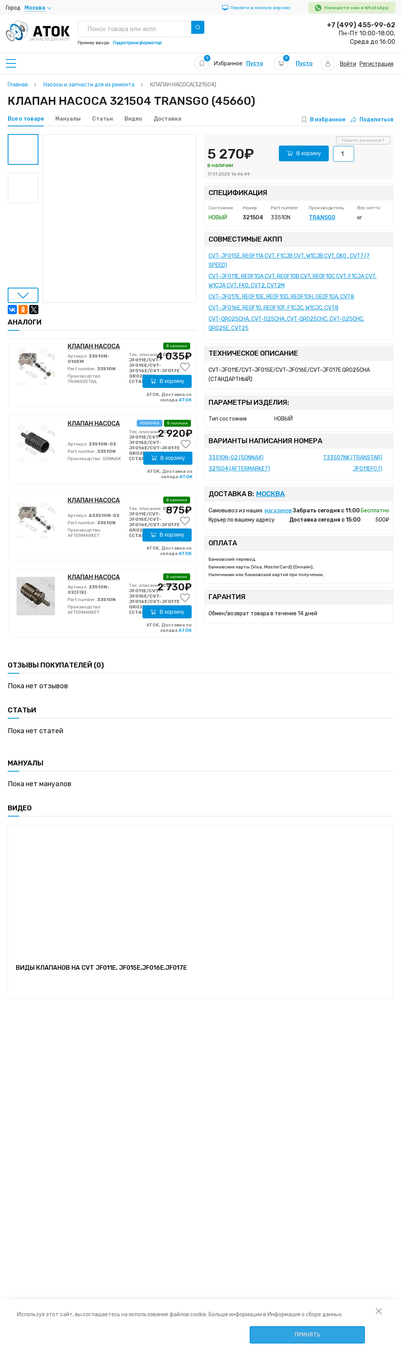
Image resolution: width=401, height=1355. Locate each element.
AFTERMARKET (83, 535)
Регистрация (376, 64)
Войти (348, 64)
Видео (133, 119)
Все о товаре (26, 119)
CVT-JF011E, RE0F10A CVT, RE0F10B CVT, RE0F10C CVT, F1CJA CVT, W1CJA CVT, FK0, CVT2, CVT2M (292, 281)
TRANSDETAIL (83, 381)
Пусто (254, 63)
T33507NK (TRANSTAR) (352, 457)
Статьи (102, 119)
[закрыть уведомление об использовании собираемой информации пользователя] (378, 1310)
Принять (307, 1335)
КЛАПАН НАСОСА (94, 346)
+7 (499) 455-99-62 (361, 25)
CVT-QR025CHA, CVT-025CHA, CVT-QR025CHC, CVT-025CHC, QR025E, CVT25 (286, 323)
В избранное (327, 119)
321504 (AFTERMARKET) (239, 468)
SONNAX (111, 458)
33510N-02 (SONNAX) (236, 457)
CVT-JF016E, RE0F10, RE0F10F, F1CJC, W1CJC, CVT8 (273, 308)
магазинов (278, 510)
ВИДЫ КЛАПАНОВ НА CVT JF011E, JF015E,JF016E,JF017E (101, 967)
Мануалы (68, 119)
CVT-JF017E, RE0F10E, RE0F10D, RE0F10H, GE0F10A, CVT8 (281, 296)
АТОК (185, 400)
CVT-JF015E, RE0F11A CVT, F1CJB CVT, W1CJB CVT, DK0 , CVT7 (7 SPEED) (289, 260)
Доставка (167, 119)
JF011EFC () (367, 468)
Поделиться (372, 119)
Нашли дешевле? (363, 140)
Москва (270, 494)
